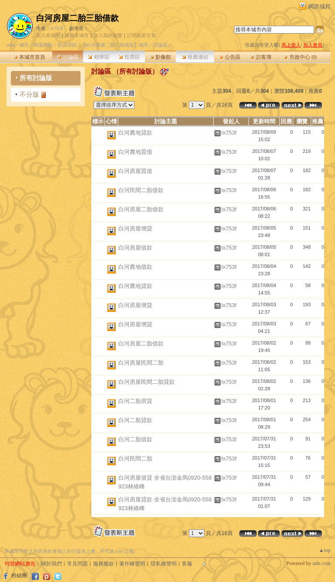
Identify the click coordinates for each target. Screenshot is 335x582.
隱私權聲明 (164, 564)
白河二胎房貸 (135, 401)
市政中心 (300, 57)
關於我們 (51, 564)
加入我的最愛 (108, 35)
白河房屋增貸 (135, 228)
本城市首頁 (29, 57)
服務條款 (103, 564)
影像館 (160, 57)
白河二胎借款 (135, 439)
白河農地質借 (135, 152)
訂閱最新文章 (141, 35)
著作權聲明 (132, 564)
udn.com (321, 563)
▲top (325, 550)
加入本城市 (48, 35)
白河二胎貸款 (135, 420)
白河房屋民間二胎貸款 (146, 382)
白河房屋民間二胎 (141, 362)
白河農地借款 (135, 267)
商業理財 (43, 44)
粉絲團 (19, 575)
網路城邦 (319, 6)
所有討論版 (36, 77)
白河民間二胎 (135, 458)
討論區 (67, 57)
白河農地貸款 (135, 132)
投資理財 (67, 44)
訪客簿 (260, 57)
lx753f (56, 28)
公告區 (229, 57)
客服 (187, 564)
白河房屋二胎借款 (141, 209)
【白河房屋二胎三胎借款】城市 (114, 44)
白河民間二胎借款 (141, 190)
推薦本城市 (77, 35)
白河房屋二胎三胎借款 (77, 18)
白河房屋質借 (135, 171)
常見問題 (77, 564)
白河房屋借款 (135, 247)
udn (10, 44)
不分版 (29, 94)
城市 (24, 44)
